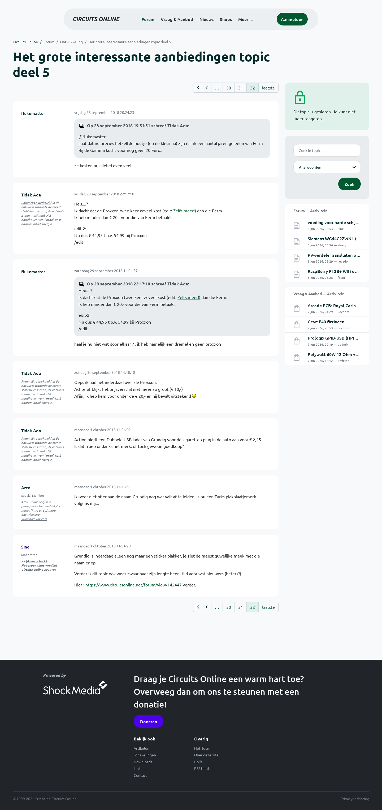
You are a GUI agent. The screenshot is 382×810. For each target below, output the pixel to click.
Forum (148, 19)
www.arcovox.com (34, 519)
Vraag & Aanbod (177, 19)
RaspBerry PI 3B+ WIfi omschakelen (343, 271)
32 (252, 87)
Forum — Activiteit (310, 210)
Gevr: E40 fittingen (326, 321)
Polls (198, 761)
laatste (268, 87)
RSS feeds (202, 768)
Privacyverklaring (354, 798)
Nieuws (206, 19)
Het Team (202, 748)
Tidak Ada (31, 195)
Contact (140, 775)
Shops (226, 19)
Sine (25, 547)
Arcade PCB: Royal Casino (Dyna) (340, 305)
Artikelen (141, 748)
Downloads (143, 761)
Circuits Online (25, 41)
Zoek (349, 184)
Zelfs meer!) (184, 210)
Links (138, 768)
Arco (26, 487)
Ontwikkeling (71, 41)
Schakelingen (145, 754)
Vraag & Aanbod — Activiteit (318, 293)
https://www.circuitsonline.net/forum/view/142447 (133, 584)
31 (240, 87)
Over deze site (206, 754)
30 (228, 87)
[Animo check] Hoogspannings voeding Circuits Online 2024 (39, 565)
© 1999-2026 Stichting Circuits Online (45, 798)
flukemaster (33, 113)
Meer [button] (243, 19)
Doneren (148, 721)
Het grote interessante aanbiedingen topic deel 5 (129, 41)
